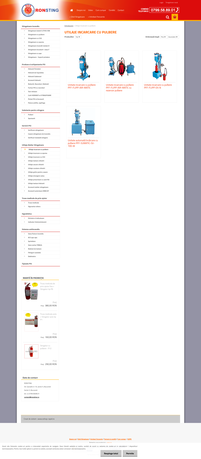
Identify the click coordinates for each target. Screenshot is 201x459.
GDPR (130, 439)
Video (90, 10)
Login (161, 2)
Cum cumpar (101, 10)
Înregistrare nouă (172, 2)
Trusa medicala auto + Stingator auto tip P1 (48, 317)
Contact (121, 10)
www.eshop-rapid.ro (46, 418)
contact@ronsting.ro (31, 397)
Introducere (68, 25)
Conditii (112, 10)
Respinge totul (111, 453)
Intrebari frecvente (96, 439)
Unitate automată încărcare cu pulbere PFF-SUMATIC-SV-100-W (83, 143)
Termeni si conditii (110, 439)
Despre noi (81, 10)
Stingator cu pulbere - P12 (46, 347)
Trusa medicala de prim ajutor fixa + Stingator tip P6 (47, 286)
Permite (130, 453)
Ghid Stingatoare (83, 439)
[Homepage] (71, 10)
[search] (167, 17)
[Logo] (40, 10)
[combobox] (163, 37)
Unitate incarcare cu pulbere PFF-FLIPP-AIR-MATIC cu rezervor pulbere (120, 87)
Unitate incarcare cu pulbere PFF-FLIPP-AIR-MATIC (82, 86)
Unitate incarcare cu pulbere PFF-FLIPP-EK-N (158, 86)
